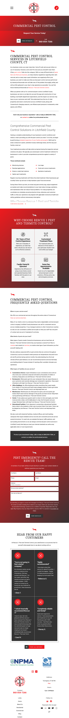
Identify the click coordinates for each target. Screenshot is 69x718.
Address (13, 483)
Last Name (38, 473)
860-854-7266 (46, 41)
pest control (17, 72)
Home (20, 702)
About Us (20, 705)
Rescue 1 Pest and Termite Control (39, 87)
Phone (12, 478)
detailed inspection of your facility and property (34, 140)
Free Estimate (27, 41)
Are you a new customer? (17, 488)
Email (37, 478)
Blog (19, 715)
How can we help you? (16, 493)
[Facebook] (51, 702)
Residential (20, 708)
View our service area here (18, 318)
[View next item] (36, 672)
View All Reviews (36, 648)
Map (49, 684)
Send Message (36, 516)
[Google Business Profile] (47, 702)
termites (27, 346)
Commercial (19, 711)
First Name (13, 473)
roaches (12, 346)
